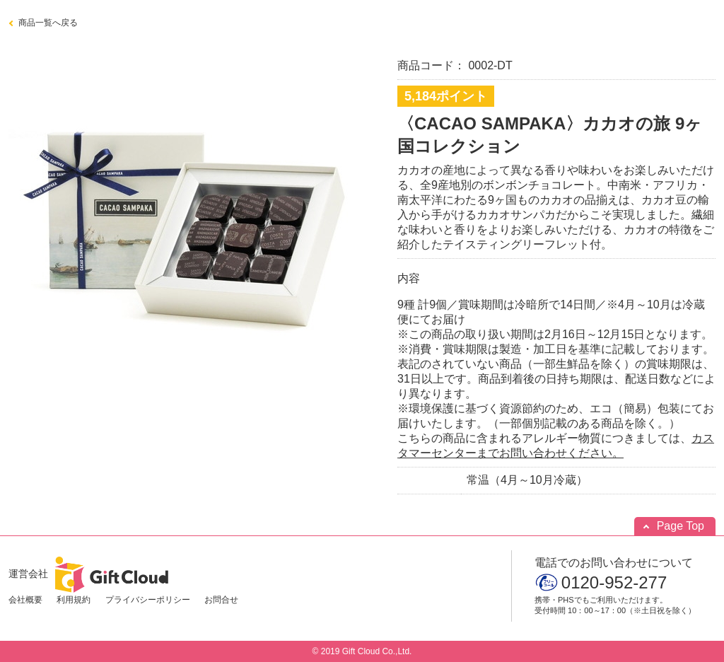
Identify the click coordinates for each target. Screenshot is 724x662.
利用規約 (73, 600)
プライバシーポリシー (147, 600)
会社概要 (25, 600)
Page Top (680, 526)
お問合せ (221, 600)
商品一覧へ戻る (48, 23)
